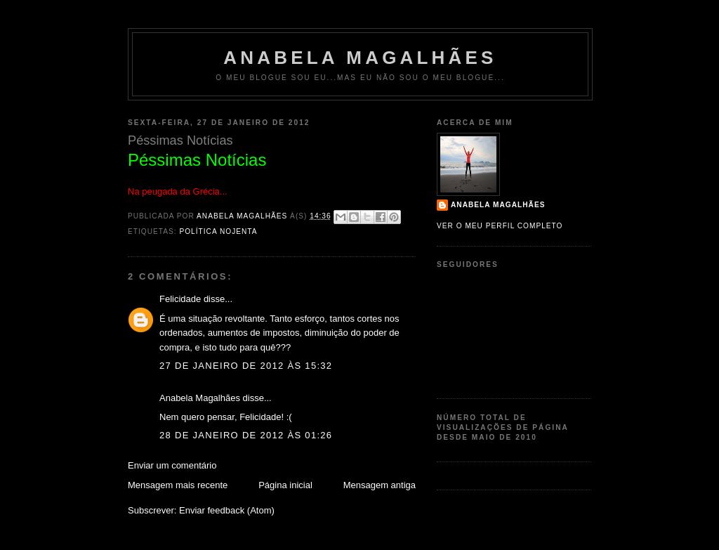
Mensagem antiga (379, 485)
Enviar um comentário (172, 465)
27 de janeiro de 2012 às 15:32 (245, 365)
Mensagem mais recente (177, 485)
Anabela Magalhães (359, 57)
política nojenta (218, 231)
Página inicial (285, 485)
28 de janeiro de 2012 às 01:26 (245, 435)
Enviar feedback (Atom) (227, 510)
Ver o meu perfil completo (500, 226)
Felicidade (180, 299)
